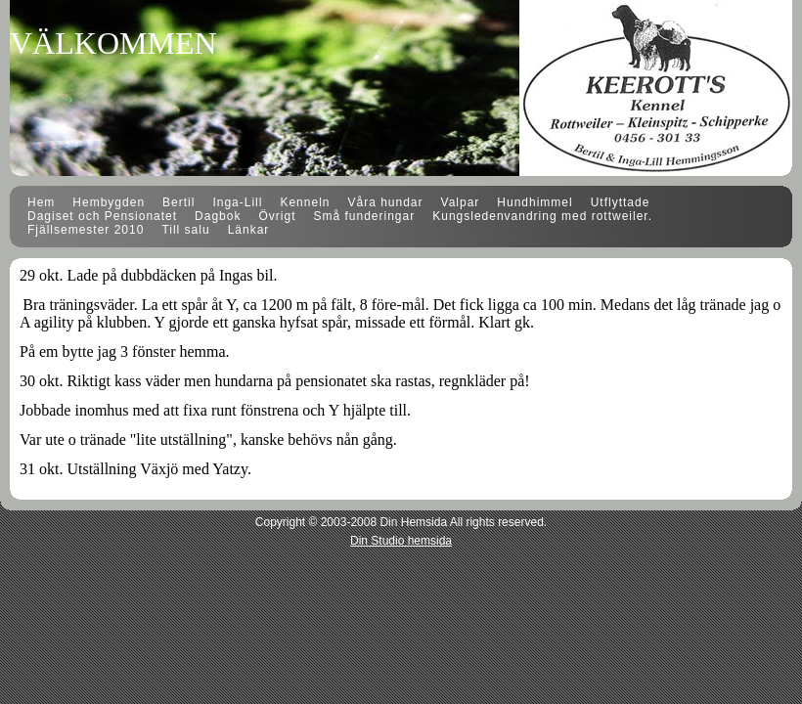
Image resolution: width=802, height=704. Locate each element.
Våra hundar (385, 202)
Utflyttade (620, 202)
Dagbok (218, 216)
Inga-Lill (237, 202)
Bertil (178, 202)
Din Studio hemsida (401, 541)
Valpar (460, 202)
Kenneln (305, 202)
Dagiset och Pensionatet (102, 216)
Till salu (185, 230)
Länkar (249, 230)
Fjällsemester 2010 (85, 230)
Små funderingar (364, 216)
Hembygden (108, 202)
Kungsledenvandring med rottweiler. (542, 216)
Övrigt (276, 216)
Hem (41, 202)
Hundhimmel (534, 202)
